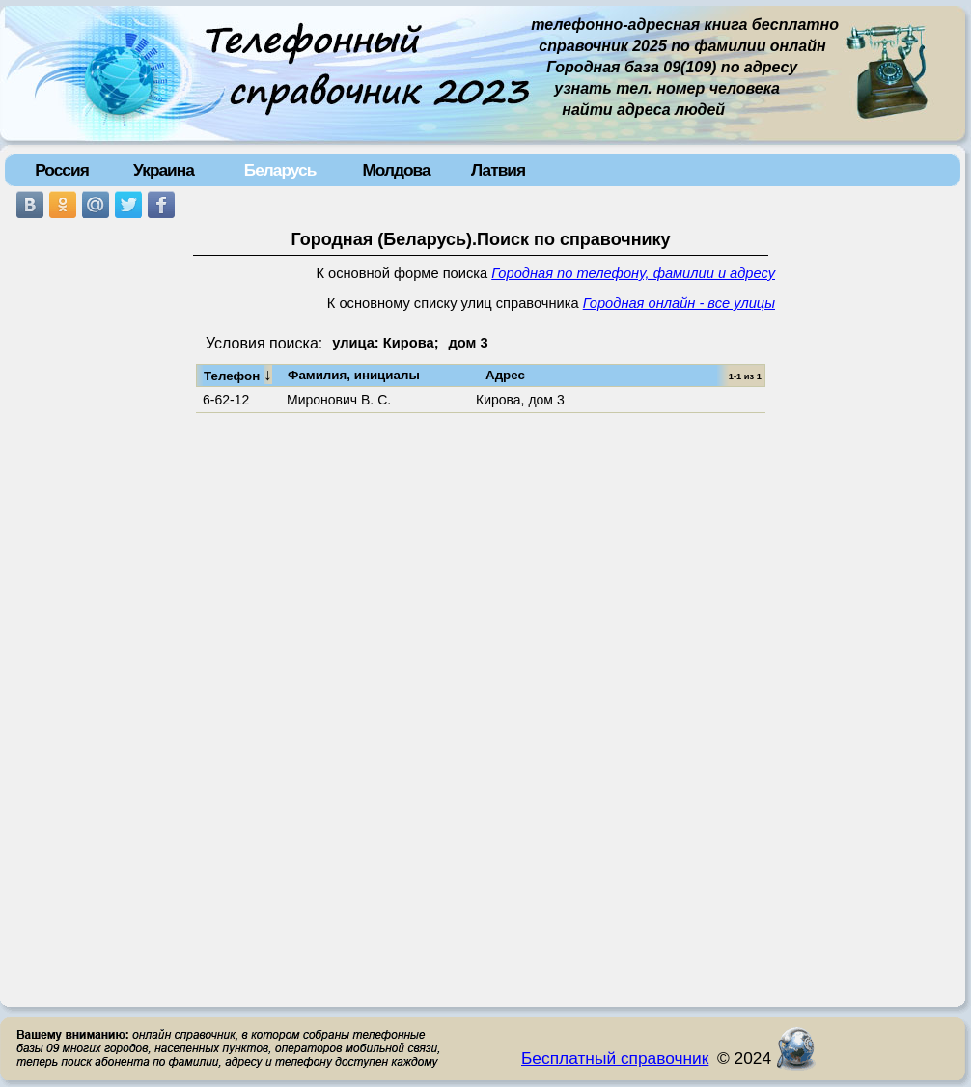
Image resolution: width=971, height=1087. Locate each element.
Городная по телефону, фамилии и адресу (633, 273)
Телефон (238, 374)
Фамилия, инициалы (354, 375)
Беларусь (280, 170)
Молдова (396, 170)
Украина (163, 170)
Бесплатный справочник (614, 1058)
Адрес (505, 375)
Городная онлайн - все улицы (679, 303)
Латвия (498, 170)
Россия (62, 170)
